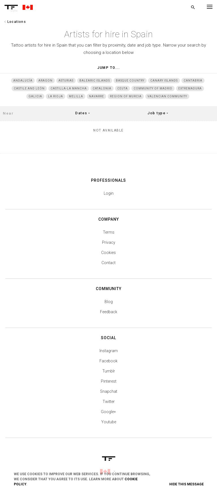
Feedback (108, 312)
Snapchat (108, 391)
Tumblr (108, 371)
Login (109, 193)
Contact (108, 262)
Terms (108, 232)
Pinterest (108, 381)
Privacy (108, 242)
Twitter (109, 401)
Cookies (108, 252)
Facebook (108, 361)
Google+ (108, 411)
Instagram (108, 350)
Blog (109, 301)
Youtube (108, 422)
